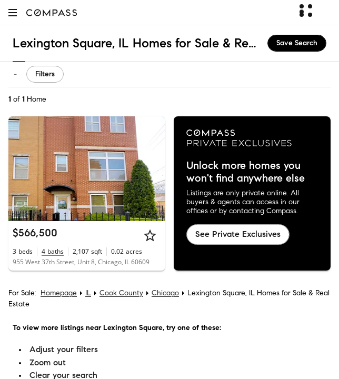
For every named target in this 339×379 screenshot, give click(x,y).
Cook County (121, 292)
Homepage (59, 292)
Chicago (165, 292)
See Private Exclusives (238, 234)
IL (88, 292)
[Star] (150, 235)
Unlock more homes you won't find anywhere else (245, 172)
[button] (12, 12)
